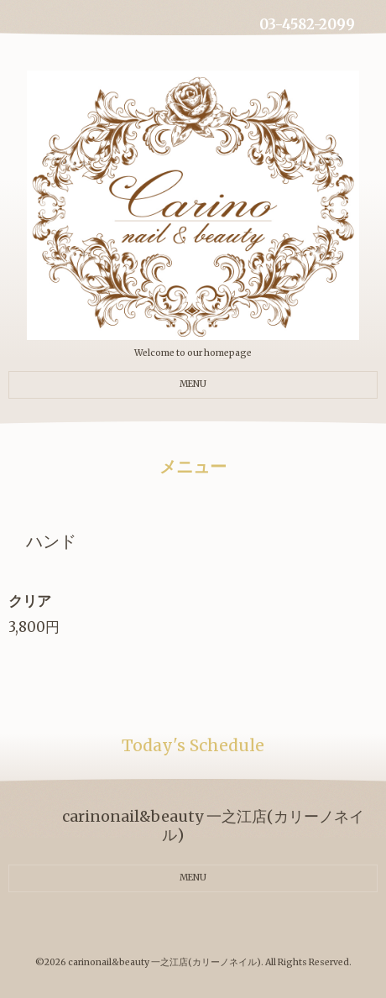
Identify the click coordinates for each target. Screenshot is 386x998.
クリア (29, 601)
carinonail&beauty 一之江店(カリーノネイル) (164, 962)
